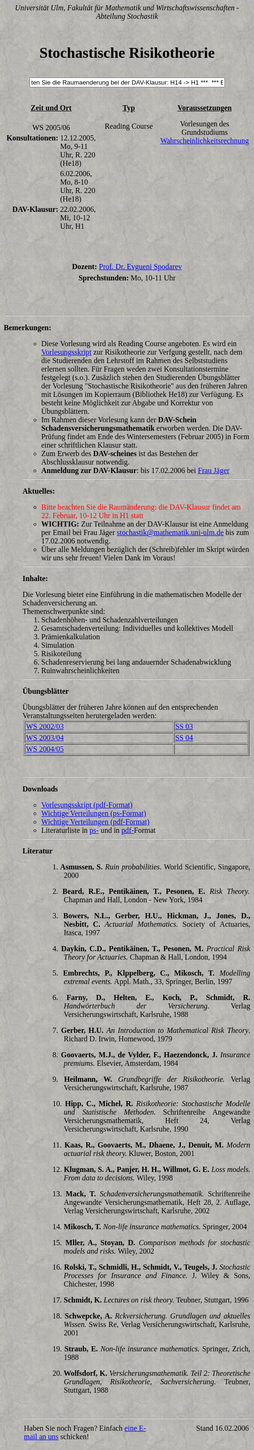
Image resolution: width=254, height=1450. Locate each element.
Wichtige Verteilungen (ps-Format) (93, 813)
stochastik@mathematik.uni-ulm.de (170, 532)
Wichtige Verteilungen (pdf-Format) (95, 822)
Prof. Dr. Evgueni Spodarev (140, 267)
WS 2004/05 (44, 749)
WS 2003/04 (44, 738)
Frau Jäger (213, 470)
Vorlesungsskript (66, 352)
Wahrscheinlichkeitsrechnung (204, 141)
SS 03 (184, 726)
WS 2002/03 (44, 726)
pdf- (127, 830)
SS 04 (184, 738)
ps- (94, 830)
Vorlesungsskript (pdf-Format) (87, 805)
